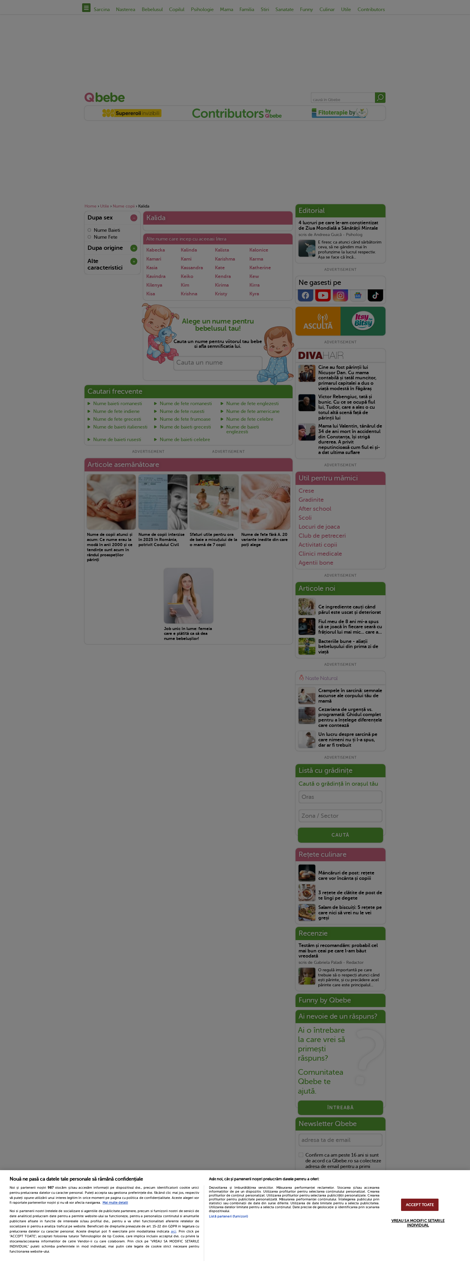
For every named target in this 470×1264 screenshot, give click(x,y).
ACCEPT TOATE (420, 1205)
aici (173, 1231)
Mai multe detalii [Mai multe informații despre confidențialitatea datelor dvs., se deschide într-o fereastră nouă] (115, 1203)
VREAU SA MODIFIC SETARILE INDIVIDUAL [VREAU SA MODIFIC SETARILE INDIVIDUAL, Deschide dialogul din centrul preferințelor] (418, 1222)
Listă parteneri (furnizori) (228, 1216)
